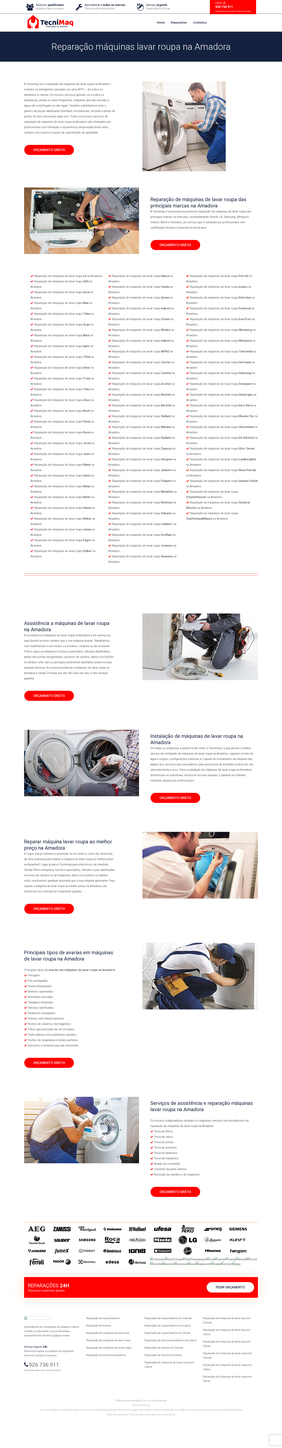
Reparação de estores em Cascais (164, 1366)
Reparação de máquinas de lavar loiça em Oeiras (226, 1362)
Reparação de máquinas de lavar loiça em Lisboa (226, 1351)
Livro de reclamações (154, 1419)
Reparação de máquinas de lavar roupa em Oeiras (227, 1397)
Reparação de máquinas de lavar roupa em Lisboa (227, 1386)
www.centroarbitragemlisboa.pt (226, 1429)
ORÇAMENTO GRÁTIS (49, 150)
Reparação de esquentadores (103, 1337)
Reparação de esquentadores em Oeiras (167, 1351)
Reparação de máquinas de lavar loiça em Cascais (226, 1339)
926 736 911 (44, 1385)
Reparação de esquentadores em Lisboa (167, 1344)
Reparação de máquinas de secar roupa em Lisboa (169, 1383)
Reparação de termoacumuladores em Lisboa (171, 1359)
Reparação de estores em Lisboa (163, 1374)
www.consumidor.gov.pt (163, 1433)
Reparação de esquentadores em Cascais (168, 1337)
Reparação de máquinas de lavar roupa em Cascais (227, 1374)
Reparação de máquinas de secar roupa (108, 1366)
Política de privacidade (128, 1419)
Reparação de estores (98, 1344)
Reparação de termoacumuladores (106, 1374)
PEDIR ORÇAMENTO (230, 1309)
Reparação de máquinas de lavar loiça (107, 1351)
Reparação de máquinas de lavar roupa (108, 1359)
